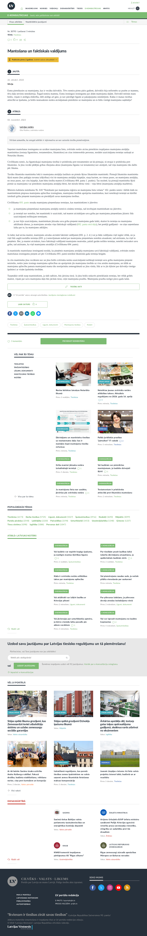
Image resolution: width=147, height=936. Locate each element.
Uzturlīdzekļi (80, 521)
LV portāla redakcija (67, 895)
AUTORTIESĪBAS (23, 904)
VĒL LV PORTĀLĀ (17, 683)
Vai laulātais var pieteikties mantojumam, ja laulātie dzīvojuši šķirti (114, 468)
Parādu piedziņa (18, 521)
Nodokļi (106, 517)
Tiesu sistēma (17, 525)
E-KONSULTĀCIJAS (93, 8)
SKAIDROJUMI (31, 8)
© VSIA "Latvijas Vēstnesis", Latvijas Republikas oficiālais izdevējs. (39, 923)
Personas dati (56, 525)
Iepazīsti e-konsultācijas (22, 672)
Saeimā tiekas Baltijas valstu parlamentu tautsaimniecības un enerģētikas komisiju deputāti (69, 823)
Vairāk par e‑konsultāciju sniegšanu (101, 664)
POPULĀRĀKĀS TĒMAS (20, 507)
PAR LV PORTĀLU (23, 895)
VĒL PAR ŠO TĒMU (24, 354)
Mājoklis (122, 517)
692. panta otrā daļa (87, 224)
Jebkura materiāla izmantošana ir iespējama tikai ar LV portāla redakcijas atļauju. (46, 920)
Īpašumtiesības (30, 325)
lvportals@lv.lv (69, 901)
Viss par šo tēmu (26, 497)
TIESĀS (80, 8)
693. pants (24, 202)
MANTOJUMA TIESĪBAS (24, 374)
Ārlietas (109, 836)
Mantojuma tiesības (72, 325)
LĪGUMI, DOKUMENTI (23, 371)
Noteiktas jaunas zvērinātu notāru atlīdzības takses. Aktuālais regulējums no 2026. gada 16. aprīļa (115, 393)
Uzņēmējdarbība (103, 521)
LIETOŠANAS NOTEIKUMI (27, 898)
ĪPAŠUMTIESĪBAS (21, 367)
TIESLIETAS (19, 364)
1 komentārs (16, 341)
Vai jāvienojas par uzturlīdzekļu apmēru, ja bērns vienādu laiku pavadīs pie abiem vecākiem (73, 622)
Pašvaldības (59, 521)
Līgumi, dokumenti (50, 325)
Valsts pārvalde (27, 784)
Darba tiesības (36, 517)
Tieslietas (17, 35)
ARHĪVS (106, 8)
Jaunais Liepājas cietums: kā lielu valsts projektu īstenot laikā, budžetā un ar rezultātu (119, 774)
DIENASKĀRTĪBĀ (67, 8)
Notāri (89, 325)
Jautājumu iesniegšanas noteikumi (61, 295)
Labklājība (40, 521)
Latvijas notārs (27, 127)
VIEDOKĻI (54, 8)
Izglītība (37, 525)
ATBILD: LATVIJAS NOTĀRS (22, 536)
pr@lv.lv (74, 904)
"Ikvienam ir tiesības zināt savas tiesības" (37, 914)
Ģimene (123, 521)
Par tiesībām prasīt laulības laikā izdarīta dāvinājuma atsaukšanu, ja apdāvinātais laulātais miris (117, 555)
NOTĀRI (17, 378)
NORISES (43, 8)
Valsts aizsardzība (20, 734)
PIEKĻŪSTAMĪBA (23, 901)
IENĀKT (136, 3)
